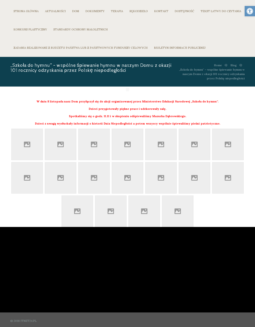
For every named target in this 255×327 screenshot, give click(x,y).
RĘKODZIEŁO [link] (138, 11)
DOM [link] (75, 11)
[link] (250, 11)
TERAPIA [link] (117, 11)
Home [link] (218, 65)
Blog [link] (233, 65)
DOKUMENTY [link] (95, 11)
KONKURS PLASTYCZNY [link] (30, 29)
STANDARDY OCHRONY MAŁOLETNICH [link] (80, 29)
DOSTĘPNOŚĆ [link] (184, 11)
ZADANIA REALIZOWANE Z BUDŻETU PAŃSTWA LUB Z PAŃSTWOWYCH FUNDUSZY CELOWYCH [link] (81, 48)
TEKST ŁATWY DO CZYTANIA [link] (221, 11)
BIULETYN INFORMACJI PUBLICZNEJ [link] (180, 48)
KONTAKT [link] (161, 11)
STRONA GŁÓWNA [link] (26, 11)
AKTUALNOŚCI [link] (55, 11)
